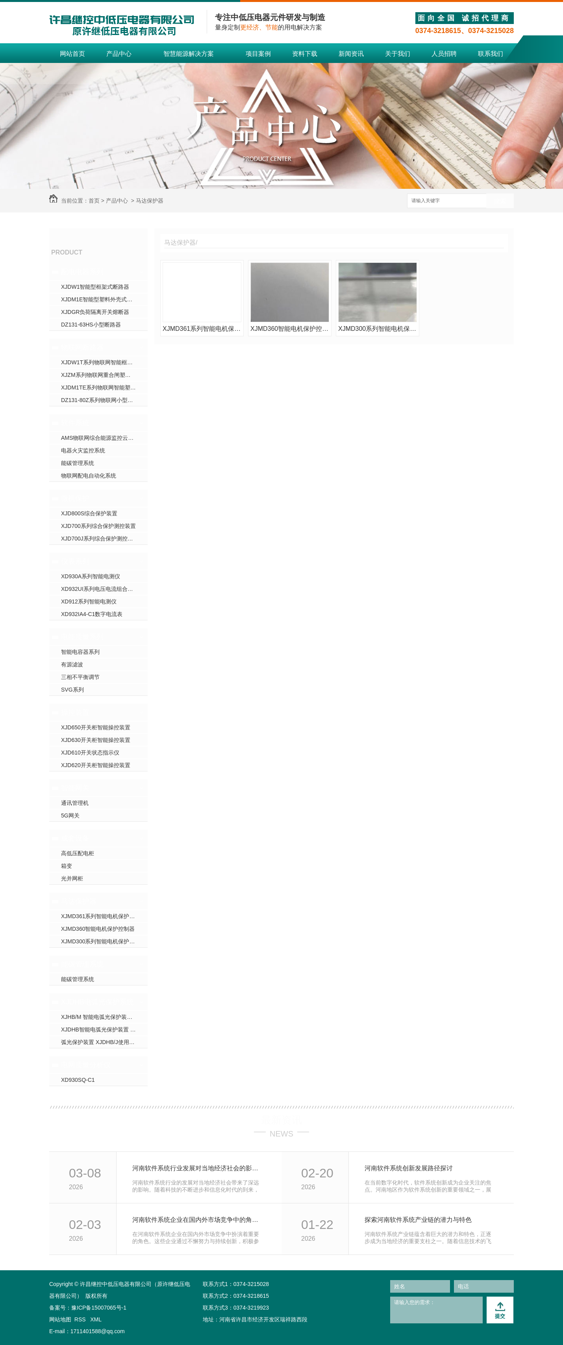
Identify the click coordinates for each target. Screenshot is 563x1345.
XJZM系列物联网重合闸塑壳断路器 (104, 375)
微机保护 (75, 498)
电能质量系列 (82, 637)
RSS (80, 1319)
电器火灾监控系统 (83, 450)
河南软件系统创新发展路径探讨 (409, 1168)
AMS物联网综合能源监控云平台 (100, 438)
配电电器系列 (82, 272)
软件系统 (75, 423)
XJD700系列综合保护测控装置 (98, 526)
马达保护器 (149, 200)
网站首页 (72, 53)
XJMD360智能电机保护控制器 (98, 929)
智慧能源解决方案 (188, 53)
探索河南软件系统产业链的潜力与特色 (418, 1219)
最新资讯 (281, 1120)
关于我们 (397, 53)
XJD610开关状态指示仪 (90, 752)
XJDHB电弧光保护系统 (97, 1002)
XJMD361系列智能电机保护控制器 (103, 916)
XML (96, 1319)
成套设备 (75, 838)
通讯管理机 (75, 803)
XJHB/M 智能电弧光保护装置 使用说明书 (104, 1017)
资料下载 (304, 53)
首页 (94, 200)
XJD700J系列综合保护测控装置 (100, 538)
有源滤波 (72, 664)
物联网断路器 (82, 347)
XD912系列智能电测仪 (89, 601)
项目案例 (258, 53)
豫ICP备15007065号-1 (98, 1307)
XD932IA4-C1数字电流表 (91, 614)
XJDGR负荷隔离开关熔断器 (95, 312)
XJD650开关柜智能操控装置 (95, 727)
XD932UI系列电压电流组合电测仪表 (104, 589)
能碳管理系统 (77, 463)
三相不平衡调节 (80, 677)
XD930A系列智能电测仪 (90, 576)
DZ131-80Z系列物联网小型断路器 (102, 400)
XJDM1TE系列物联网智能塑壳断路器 (104, 387)
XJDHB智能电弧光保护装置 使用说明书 (104, 1029)
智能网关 (75, 788)
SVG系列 (72, 689)
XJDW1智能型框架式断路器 (95, 287)
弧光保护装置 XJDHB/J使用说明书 (103, 1042)
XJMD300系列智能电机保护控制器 (103, 941)
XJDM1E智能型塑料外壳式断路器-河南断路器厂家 (104, 299)
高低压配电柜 (77, 853)
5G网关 (70, 815)
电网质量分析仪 (86, 1065)
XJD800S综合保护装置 (89, 513)
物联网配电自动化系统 (88, 475)
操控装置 (75, 712)
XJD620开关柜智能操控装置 (95, 765)
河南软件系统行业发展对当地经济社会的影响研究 (198, 1168)
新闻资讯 (351, 53)
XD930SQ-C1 (78, 1080)
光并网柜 (72, 878)
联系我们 (490, 53)
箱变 (66, 866)
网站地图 (60, 1319)
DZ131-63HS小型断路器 (91, 324)
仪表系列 (75, 561)
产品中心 (118, 53)
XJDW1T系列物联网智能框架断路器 (104, 362)
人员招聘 (444, 53)
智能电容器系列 (80, 652)
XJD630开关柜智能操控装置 (95, 740)
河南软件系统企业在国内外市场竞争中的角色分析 (198, 1219)
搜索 (500, 201)
